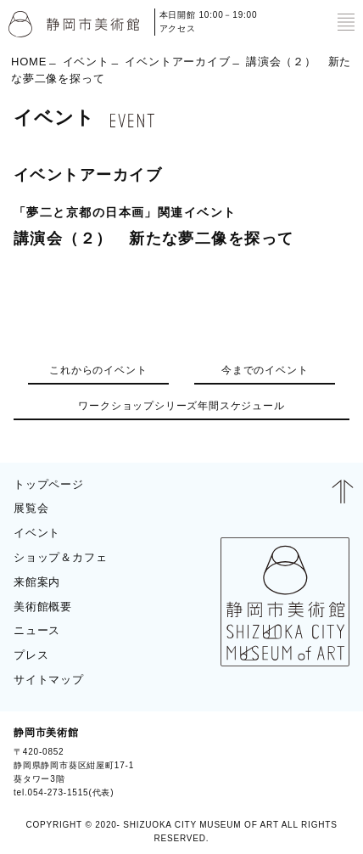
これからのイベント (98, 370)
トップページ (49, 484)
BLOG (327, 762)
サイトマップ (49, 679)
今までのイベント (264, 370)
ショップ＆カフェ (60, 557)
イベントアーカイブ (177, 60)
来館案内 (37, 582)
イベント (86, 60)
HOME (29, 60)
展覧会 (31, 508)
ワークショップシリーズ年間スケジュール (181, 406)
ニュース (37, 630)
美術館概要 (43, 606)
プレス (31, 655)
